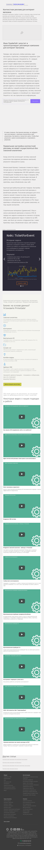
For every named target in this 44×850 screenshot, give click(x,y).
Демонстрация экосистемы (12, 384)
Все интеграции (26, 775)
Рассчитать (35, 101)
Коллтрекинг (6, 783)
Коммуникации (7, 778)
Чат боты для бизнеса (28, 809)
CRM (5, 780)
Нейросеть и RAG (7, 776)
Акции (5, 790)
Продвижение (26, 812)
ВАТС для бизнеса (27, 807)
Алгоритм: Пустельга (8, 805)
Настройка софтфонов (28, 779)
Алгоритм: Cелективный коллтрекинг (12, 809)
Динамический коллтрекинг (10, 814)
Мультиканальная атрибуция (10, 817)
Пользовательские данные (10, 788)
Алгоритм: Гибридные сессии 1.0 (11, 810)
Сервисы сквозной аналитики (29, 805)
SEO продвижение (27, 804)
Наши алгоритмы (8, 799)
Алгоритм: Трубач (8, 804)
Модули (5, 775)
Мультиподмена (7, 800)
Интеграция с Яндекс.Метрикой (30, 791)
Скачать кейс (22, 283)
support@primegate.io (25, 843)
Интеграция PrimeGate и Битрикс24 (31, 784)
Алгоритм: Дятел (7, 807)
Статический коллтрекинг (9, 812)
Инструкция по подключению (29, 790)
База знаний (7, 821)
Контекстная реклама (27, 814)
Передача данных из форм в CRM (30, 793)
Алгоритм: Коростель (8, 802)
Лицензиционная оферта (9, 787)
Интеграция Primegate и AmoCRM (30, 781)
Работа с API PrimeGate (28, 783)
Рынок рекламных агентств (29, 802)
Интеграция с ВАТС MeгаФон (29, 795)
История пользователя (9, 816)
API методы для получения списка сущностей (30, 777)
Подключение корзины (28, 786)
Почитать (25, 799)
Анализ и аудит (26, 810)
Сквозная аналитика (8, 785)
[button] (4, 259)
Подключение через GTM (28, 788)
